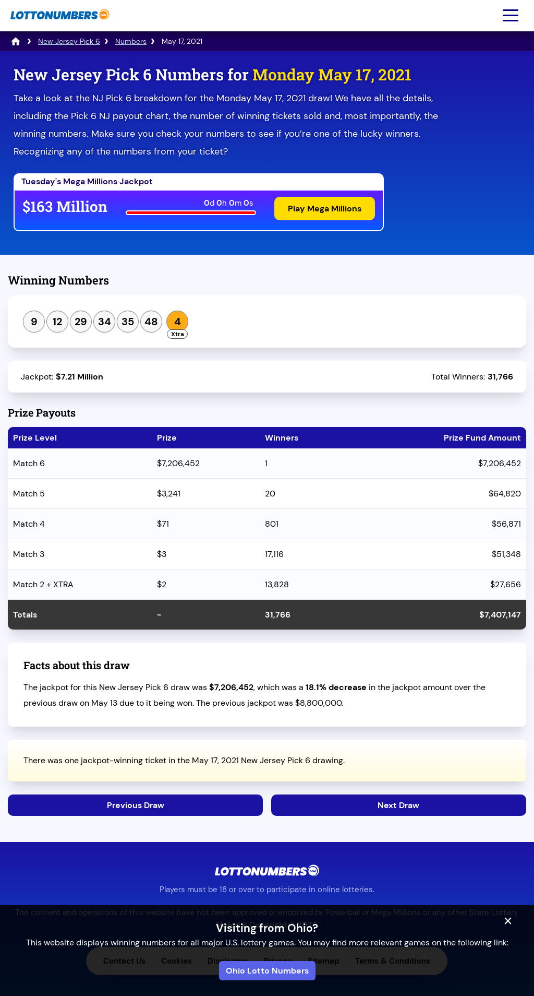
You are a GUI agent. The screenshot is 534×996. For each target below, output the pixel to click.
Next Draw (398, 805)
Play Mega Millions (324, 208)
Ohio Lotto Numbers (267, 970)
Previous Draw (135, 805)
